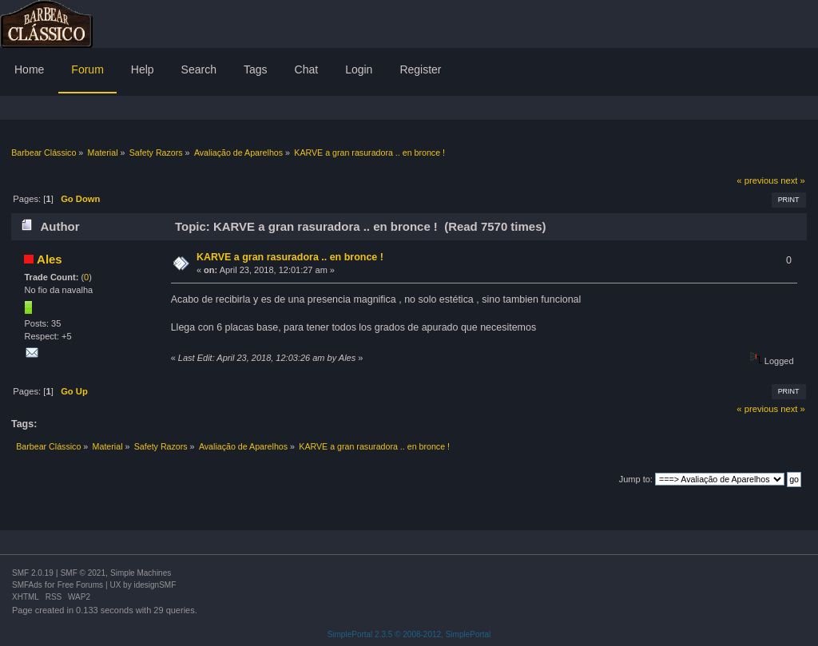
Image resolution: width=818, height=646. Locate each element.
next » (792, 180)
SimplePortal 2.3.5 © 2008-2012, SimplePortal (409, 634)
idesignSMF (154, 585)
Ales (49, 259)
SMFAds (27, 585)
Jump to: (636, 479)
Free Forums (80, 585)
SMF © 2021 (83, 573)
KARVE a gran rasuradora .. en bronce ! (290, 257)
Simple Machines (140, 573)
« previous (757, 180)
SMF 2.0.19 (33, 573)
